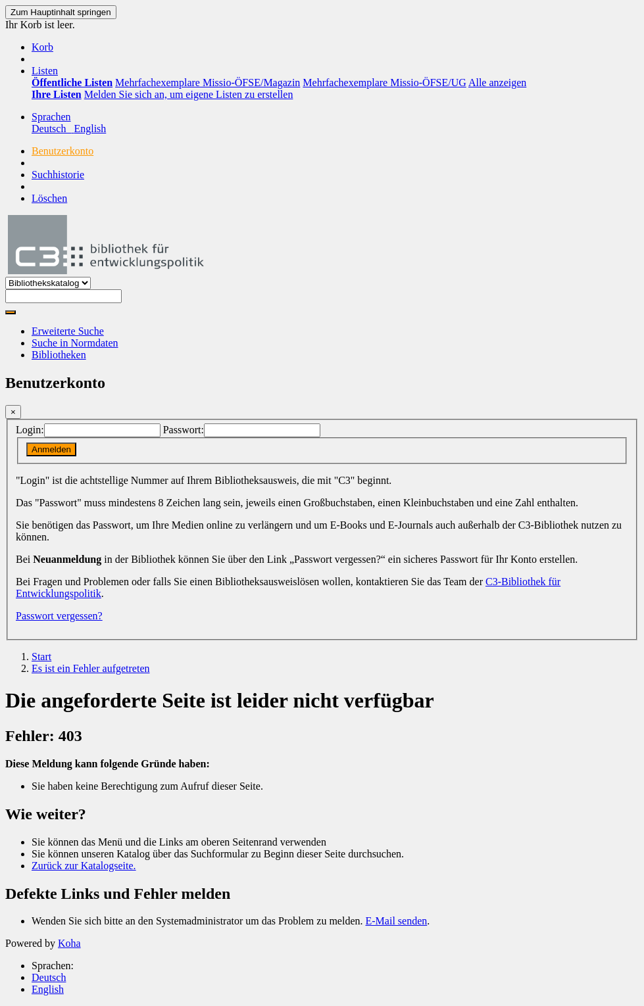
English (48, 989)
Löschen (49, 198)
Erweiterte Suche (68, 331)
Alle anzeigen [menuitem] (497, 82)
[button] (42, 47)
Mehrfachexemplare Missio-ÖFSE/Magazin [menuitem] (207, 82)
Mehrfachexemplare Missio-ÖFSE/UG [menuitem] (384, 82)
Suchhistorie (58, 174)
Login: (30, 429)
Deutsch (49, 977)
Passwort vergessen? (59, 615)
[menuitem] (72, 82)
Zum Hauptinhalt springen (61, 12)
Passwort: (183, 429)
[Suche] (10, 312)
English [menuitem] (90, 128)
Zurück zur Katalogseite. (84, 865)
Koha (69, 943)
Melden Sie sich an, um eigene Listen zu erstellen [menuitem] (188, 94)
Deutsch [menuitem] (53, 128)
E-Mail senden (397, 920)
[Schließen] (13, 412)
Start (41, 656)
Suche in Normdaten (75, 342)
